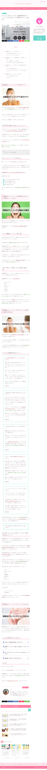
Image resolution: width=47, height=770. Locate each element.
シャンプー (33, 8)
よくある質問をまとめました (13, 75)
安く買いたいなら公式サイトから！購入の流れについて (17, 71)
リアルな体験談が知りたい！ (13, 68)
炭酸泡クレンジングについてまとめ (13, 73)
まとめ (8, 77)
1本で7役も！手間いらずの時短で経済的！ (15, 62)
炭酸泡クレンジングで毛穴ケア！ (13, 51)
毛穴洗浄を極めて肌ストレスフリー (14, 53)
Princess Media (23, 3)
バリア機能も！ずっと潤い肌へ (13, 60)
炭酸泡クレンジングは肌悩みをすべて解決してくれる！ (16, 58)
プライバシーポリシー (11, 767)
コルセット (11, 8)
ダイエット (25, 8)
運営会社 (4, 767)
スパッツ (18, 8)
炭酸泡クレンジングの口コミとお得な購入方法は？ (16, 66)
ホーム (4, 8)
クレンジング (41, 8)
